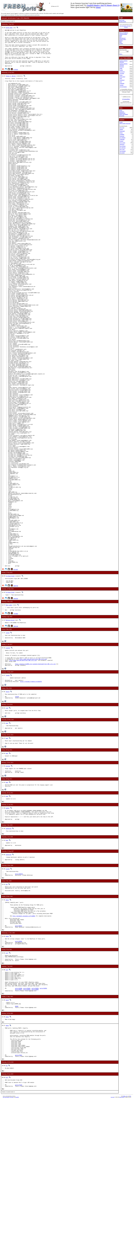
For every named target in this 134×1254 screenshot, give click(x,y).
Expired (121, 141)
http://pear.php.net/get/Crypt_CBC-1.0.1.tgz (33, 777)
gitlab (121, 68)
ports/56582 (18, 1080)
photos (98, 7)
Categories (122, 111)
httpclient (122, 66)
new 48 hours (123, 147)
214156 (17, 817)
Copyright (112, 1252)
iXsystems (128, 25)
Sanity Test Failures (124, 114)
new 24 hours (123, 146)
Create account (123, 21)
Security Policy (123, 39)
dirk (7, 1230)
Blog (121, 42)
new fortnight (123, 151)
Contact (121, 43)
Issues (121, 35)
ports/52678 (26, 1134)
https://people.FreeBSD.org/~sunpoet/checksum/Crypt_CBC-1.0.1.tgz (35, 783)
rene (7, 829)
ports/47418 (18, 1239)
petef (7, 1145)
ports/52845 (35, 1134)
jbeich (7, 812)
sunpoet (8, 763)
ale (7, 1015)
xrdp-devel (122, 80)
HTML (124, 1251)
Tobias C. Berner (11, 84)
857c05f (16, 682)
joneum (7, 747)
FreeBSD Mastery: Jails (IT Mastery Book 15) (103, 5)
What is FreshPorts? (124, 32)
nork (7, 1092)
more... (121, 54)
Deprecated (122, 131)
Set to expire (122, 142)
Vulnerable (122, 139)
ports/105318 (19, 1004)
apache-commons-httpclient (124, 61)
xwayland (122, 73)
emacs (121, 75)
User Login (122, 20)
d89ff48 (16, 699)
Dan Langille (121, 1252)
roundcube (122, 83)
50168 (16, 1152)
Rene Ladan (9, 719)
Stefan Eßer (9, 27)
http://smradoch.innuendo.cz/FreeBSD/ (24, 1051)
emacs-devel (122, 76)
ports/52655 (35, 1132)
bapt (7, 861)
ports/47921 (18, 1207)
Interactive (122, 144)
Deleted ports (122, 113)
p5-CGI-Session (123, 86)
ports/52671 (18, 1134)
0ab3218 (16, 712)
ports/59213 (18, 1063)
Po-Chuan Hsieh (10, 688)
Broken (121, 129)
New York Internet (123, 25)
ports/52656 (43, 1132)
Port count (122, 127)
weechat (121, 85)
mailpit (121, 70)
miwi (7, 845)
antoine (8, 890)
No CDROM (122, 137)
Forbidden (122, 134)
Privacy (121, 40)
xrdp (121, 78)
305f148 (16, 741)
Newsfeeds (122, 115)
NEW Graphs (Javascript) (125, 123)
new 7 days (122, 149)
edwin (7, 1032)
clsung (7, 999)
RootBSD (126, 27)
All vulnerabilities (126, 99)
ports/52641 (26, 1132)
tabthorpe (8, 956)
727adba (16, 728)
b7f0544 (16, 77)
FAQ (121, 36)
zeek (121, 81)
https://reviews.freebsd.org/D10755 (31, 802)
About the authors (123, 34)
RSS (130, 1251)
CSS (126, 1251)
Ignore (121, 132)
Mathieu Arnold (10, 735)
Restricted (122, 136)
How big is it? (123, 38)
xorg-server (122, 71)
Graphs (121, 122)
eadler (7, 934)
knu (7, 1218)
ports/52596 (18, 1132)
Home (121, 110)
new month (122, 152)
